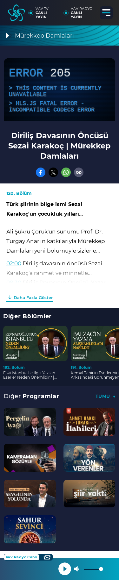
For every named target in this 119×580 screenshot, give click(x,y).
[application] (59, 89)
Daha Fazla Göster (33, 297)
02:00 (13, 263)
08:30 (13, 282)
